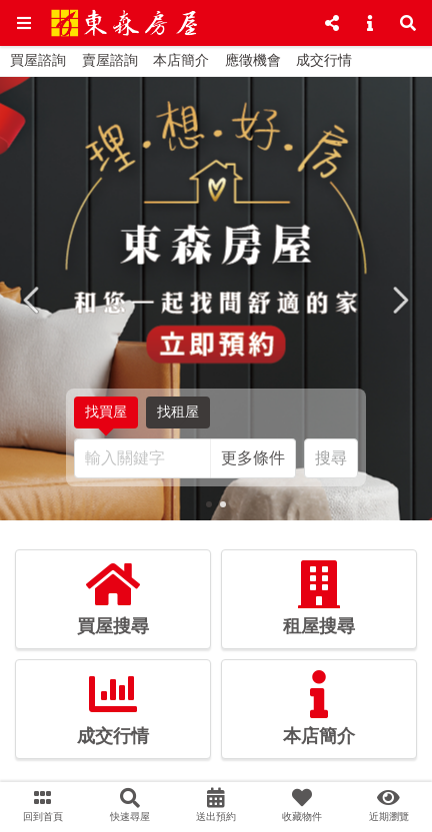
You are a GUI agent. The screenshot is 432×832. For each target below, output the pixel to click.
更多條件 (253, 457)
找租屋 (178, 416)
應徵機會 (253, 60)
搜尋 (331, 457)
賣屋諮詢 (110, 60)
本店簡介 (181, 60)
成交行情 (324, 60)
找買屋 (106, 416)
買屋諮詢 (38, 60)
